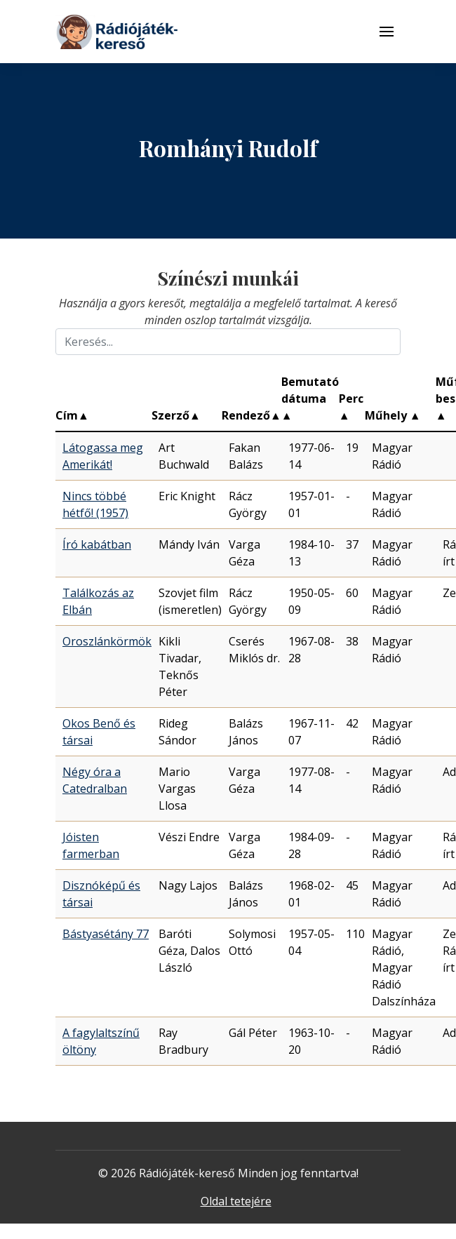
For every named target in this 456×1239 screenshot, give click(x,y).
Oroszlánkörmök (107, 641)
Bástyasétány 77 (105, 934)
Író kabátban (96, 544)
